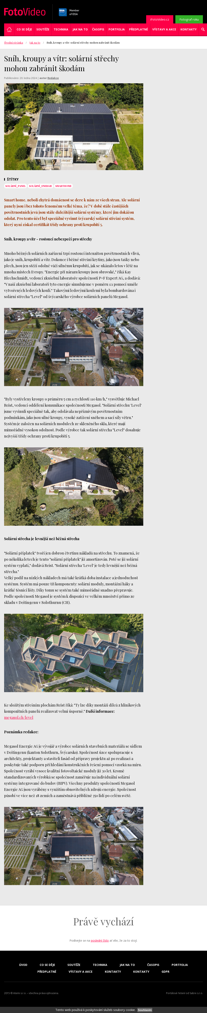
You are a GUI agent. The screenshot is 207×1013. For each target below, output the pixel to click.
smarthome (63, 186)
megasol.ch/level (18, 717)
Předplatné (138, 29)
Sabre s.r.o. (196, 993)
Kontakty (188, 29)
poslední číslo (100, 940)
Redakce (53, 78)
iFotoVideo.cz (159, 19)
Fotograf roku (189, 19)
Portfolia (117, 29)
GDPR (165, 972)
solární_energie (40, 186)
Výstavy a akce (164, 29)
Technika (61, 29)
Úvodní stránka (13, 42)
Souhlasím (145, 1010)
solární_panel (15, 186)
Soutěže (42, 29)
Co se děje (24, 29)
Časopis (98, 29)
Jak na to (80, 29)
